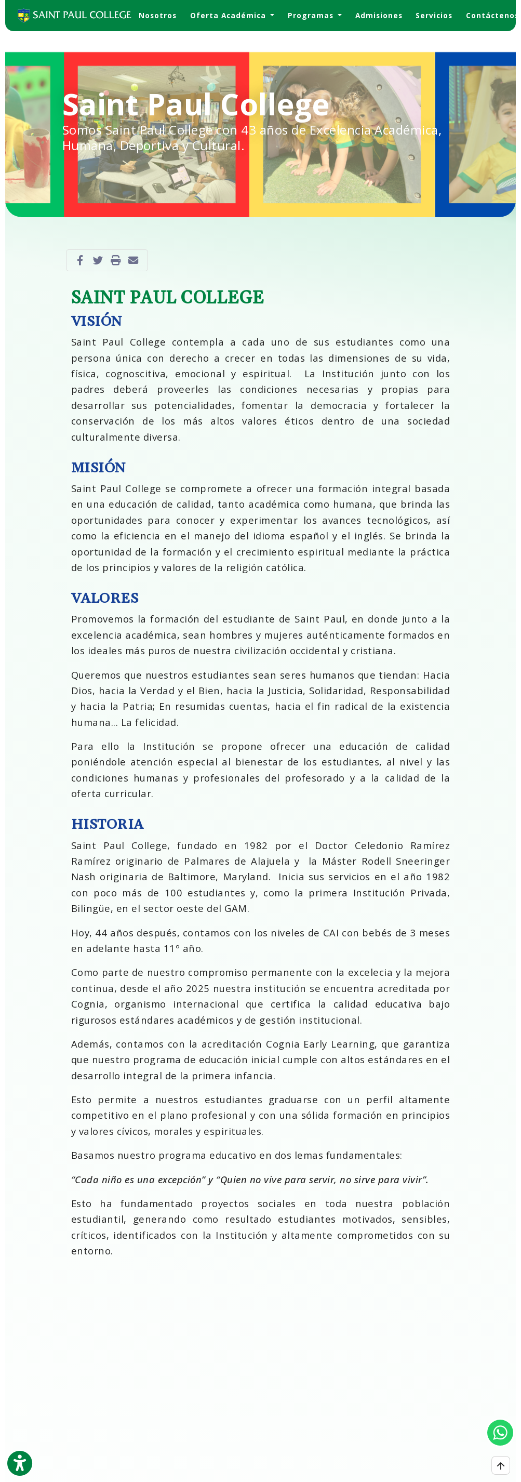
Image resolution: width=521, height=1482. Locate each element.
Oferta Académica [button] (229, 15)
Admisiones (379, 15)
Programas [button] (312, 15)
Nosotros (158, 15)
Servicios (434, 15)
